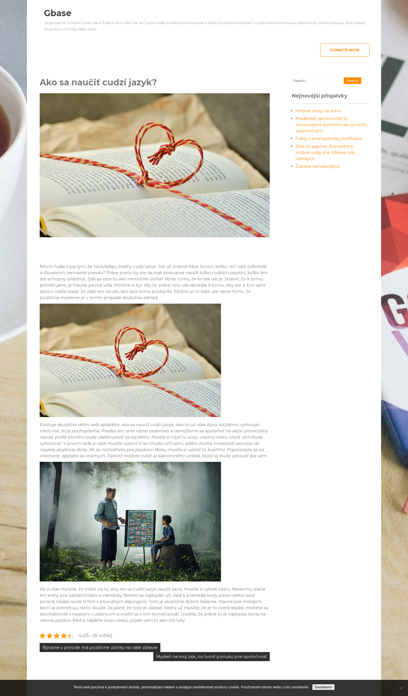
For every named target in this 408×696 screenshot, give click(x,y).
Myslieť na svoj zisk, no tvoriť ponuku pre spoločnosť (211, 656)
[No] (401, 688)
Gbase (57, 13)
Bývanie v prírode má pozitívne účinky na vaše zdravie (100, 647)
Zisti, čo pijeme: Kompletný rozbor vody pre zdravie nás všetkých (325, 152)
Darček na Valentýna (318, 166)
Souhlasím (323, 687)
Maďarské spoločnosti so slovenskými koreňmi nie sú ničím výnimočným (331, 125)
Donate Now (345, 50)
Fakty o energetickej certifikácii (329, 138)
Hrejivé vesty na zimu (318, 110)
